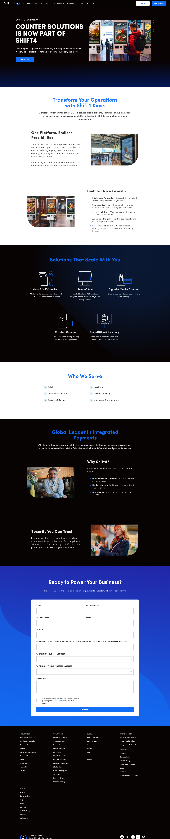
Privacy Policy (58, 700)
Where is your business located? (50, 654)
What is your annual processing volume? (54, 666)
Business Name (93, 605)
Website (40, 630)
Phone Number (43, 618)
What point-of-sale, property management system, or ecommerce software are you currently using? (81, 642)
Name (39, 605)
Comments (41, 678)
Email (89, 618)
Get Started (27, 59)
